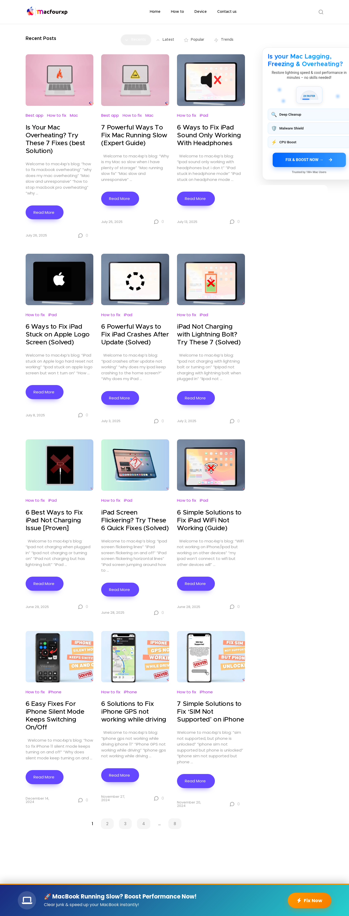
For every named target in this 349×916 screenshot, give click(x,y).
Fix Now (309, 900)
